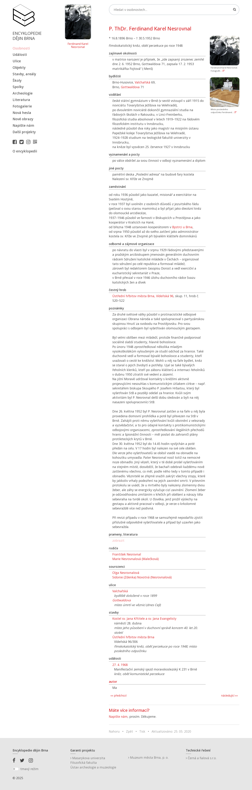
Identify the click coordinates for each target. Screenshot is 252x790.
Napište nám (23, 125)
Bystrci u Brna (182, 227)
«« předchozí (118, 695)
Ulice (17, 61)
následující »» (229, 695)
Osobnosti (21, 48)
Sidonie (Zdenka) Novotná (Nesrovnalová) (142, 577)
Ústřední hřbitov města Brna (133, 637)
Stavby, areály (24, 74)
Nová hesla (22, 112)
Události (20, 54)
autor (113, 681)
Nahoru (114, 731)
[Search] (174, 9)
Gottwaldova (130, 87)
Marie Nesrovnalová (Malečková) (135, 559)
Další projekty (24, 132)
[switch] (16, 769)
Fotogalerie (22, 106)
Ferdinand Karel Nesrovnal (78, 45)
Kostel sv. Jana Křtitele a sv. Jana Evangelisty (144, 618)
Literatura (21, 99)
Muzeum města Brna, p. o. (148, 757)
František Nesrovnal (126, 554)
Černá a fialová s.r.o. (201, 758)
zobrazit (118, 540)
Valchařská (142, 82)
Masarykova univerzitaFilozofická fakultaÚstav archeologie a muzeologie (93, 762)
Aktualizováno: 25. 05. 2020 (171, 731)
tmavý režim (29, 769)
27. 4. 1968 (120, 665)
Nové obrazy (23, 119)
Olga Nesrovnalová (125, 573)
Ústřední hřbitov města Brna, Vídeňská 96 (142, 296)
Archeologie (23, 93)
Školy (17, 80)
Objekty (19, 67)
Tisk (142, 731)
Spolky (18, 86)
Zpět (129, 731)
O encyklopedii (25, 151)
